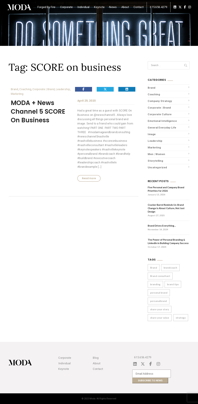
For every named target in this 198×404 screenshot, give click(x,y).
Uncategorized (157, 167)
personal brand (158, 292)
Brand (14, 89)
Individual (83, 7)
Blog (96, 357)
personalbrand (158, 301)
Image (152, 134)
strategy (181, 317)
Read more (89, 178)
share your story (159, 309)
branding (155, 284)
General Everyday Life (162, 127)
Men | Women (156, 154)
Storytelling (155, 160)
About (125, 7)
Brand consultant (160, 276)
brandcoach (170, 267)
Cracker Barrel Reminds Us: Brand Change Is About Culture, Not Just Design (166, 208)
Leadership (63, 89)
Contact (138, 7)
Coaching (25, 89)
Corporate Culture (160, 114)
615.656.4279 (158, 7)
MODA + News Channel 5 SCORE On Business (38, 111)
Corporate (66, 7)
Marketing (17, 93)
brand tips (173, 284)
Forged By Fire (46, 7)
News (113, 7)
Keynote (99, 7)
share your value (159, 317)
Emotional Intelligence (162, 120)
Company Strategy (160, 101)
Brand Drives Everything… (162, 225)
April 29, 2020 (86, 101)
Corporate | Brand (43, 89)
